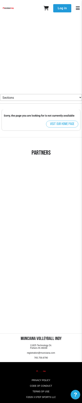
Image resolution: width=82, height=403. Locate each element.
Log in (62, 8)
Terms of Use (41, 391)
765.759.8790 (41, 357)
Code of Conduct (41, 386)
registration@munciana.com (41, 353)
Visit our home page (62, 124)
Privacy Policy (41, 380)
